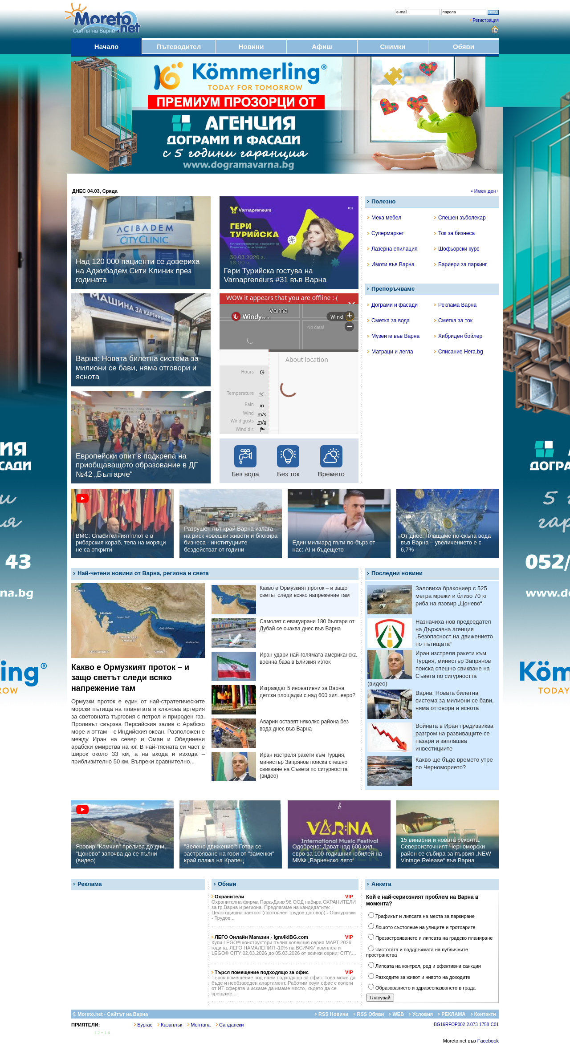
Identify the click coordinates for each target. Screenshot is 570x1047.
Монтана (199, 1024)
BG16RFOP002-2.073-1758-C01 (466, 1024)
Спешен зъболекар (460, 218)
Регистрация (486, 20)
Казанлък (170, 1024)
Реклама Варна (455, 305)
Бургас (143, 1024)
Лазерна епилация (392, 249)
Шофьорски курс (456, 249)
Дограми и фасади (392, 305)
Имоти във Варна (391, 264)
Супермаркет (385, 233)
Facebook (488, 1040)
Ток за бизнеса (454, 233)
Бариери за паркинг (460, 264)
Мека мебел (384, 218)
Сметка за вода (388, 320)
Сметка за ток (453, 320)
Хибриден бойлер (458, 336)
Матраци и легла (390, 352)
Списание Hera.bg (458, 352)
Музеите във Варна (393, 336)
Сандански (230, 1024)
